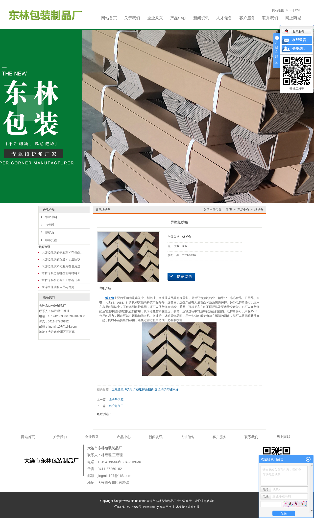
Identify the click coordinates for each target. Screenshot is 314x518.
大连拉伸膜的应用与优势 (58, 287)
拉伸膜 (49, 224)
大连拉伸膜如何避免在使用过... (62, 266)
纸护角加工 (116, 406)
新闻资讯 (201, 18)
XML (298, 10)
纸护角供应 (116, 399)
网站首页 (109, 18)
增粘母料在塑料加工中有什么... (62, 280)
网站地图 (278, 10)
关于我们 (132, 18)
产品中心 (178, 18)
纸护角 (49, 232)
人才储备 (224, 18)
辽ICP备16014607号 (127, 507)
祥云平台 (165, 507)
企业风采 (155, 18)
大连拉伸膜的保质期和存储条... (62, 252)
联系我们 (270, 18)
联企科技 (194, 507)
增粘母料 (51, 217)
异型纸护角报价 (143, 389)
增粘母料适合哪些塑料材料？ (61, 273)
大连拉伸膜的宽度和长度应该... (62, 259)
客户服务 (247, 18)
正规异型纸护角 (122, 389)
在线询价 (181, 277)
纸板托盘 (51, 240)
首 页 (228, 209)
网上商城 (293, 18)
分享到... (298, 48)
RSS (289, 10)
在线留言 (299, 40)
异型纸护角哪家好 (166, 389)
